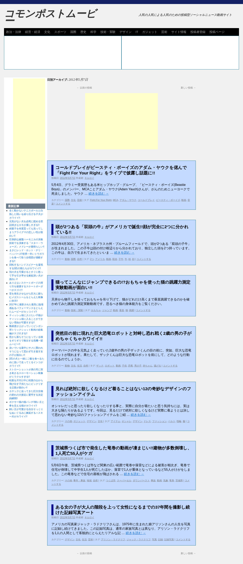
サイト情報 (178, 32)
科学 (93, 32)
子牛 (120, 259)
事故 (153, 480)
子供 (124, 365)
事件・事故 (79, 480)
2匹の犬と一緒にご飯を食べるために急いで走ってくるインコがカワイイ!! (26, 362)
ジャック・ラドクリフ (139, 539)
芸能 (79, 200)
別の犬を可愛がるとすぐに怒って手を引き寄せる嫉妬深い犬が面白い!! (26, 276)
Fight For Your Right (101, 200)
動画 (183, 200)
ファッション (159, 421)
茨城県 (179, 480)
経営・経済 (32, 32)
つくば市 (110, 480)
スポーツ (60, 32)
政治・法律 (13, 32)
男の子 (138, 365)
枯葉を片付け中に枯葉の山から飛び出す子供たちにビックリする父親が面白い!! (26, 384)
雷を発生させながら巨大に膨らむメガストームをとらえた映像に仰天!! (26, 297)
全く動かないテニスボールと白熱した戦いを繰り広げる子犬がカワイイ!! (26, 214)
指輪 (179, 421)
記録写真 (169, 539)
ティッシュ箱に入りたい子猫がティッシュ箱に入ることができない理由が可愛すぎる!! (26, 319)
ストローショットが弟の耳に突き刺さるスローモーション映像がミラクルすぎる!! (26, 373)
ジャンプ (107, 310)
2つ (92, 259)
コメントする (63, 203)
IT (137, 32)
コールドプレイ (146, 200)
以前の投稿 (84, 87)
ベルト (171, 421)
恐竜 (130, 365)
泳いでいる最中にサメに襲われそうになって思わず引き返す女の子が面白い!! (26, 351)
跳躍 (131, 310)
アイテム (115, 421)
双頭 (114, 259)
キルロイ (89, 178)
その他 (68, 421)
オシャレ (126, 421)
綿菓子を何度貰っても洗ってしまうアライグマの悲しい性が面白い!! (26, 232)
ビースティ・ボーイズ (168, 200)
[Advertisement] (121, 121)
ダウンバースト (141, 480)
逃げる (157, 365)
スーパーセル (124, 480)
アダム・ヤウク (127, 200)
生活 (79, 365)
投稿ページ (217, 32)
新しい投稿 (188, 87)
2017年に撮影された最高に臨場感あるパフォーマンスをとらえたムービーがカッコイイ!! (26, 308)
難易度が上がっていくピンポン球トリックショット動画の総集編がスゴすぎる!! (26, 330)
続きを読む (99, 193)
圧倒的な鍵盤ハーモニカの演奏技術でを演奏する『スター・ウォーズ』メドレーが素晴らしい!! (26, 243)
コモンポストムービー (50, 17)
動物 (67, 259)
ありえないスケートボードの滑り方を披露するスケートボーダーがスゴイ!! (26, 286)
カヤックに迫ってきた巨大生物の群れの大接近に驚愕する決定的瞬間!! (26, 395)
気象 (165, 480)
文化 (47, 32)
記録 (160, 539)
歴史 (83, 32)
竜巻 (171, 480)
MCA (115, 200)
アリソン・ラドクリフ (113, 539)
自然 (79, 259)
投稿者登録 (197, 32)
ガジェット (149, 32)
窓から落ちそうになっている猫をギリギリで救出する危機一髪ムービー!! (26, 341)
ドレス (147, 421)
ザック (99, 365)
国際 (73, 32)
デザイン (125, 32)
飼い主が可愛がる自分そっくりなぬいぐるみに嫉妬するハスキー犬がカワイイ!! (26, 413)
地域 (89, 480)
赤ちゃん (147, 365)
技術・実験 (107, 32)
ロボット (109, 365)
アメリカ (100, 259)
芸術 (164, 32)
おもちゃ (96, 310)
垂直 (121, 310)
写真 (154, 539)
